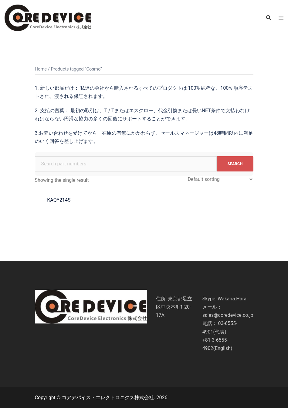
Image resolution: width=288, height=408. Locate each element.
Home (41, 69)
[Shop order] (220, 179)
